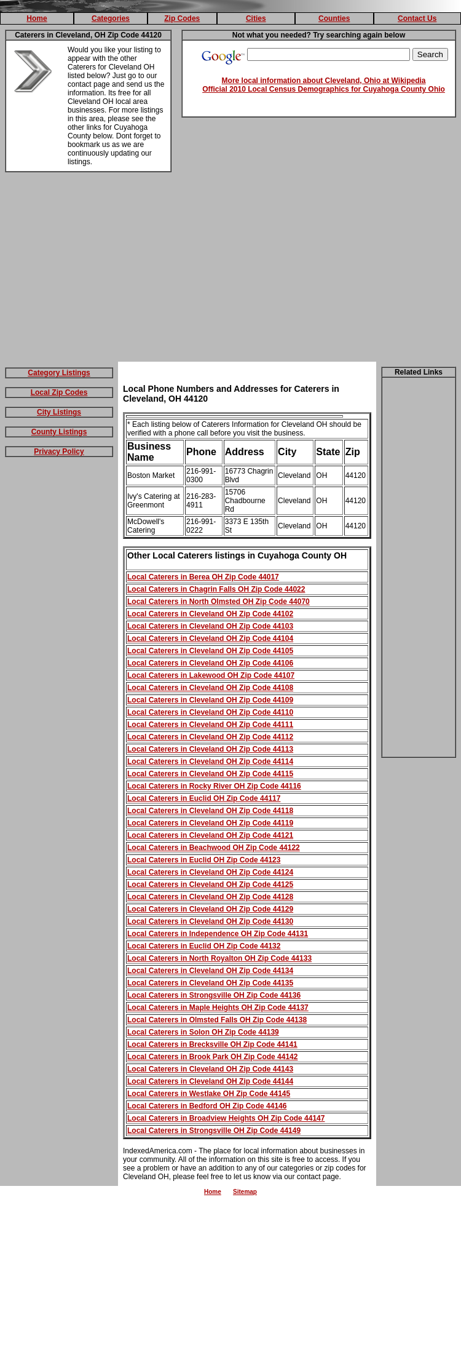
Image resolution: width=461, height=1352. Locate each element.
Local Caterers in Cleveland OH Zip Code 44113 (210, 749)
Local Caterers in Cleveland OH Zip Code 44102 (210, 614)
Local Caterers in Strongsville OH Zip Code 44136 (214, 995)
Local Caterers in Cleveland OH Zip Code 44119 (210, 823)
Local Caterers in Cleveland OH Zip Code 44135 (210, 983)
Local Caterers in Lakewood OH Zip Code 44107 (210, 675)
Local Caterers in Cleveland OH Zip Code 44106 (210, 663)
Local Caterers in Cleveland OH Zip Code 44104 (210, 638)
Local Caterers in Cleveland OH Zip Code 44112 (210, 737)
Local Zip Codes (59, 392)
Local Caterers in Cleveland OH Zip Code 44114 (210, 761)
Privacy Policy (59, 451)
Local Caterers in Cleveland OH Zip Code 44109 (210, 700)
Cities (256, 18)
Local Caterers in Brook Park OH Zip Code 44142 (212, 1056)
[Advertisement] (230, 269)
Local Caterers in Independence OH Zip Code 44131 (217, 933)
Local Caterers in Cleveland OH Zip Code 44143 (210, 1069)
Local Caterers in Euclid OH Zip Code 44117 (203, 798)
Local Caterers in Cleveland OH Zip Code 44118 (210, 810)
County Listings (59, 431)
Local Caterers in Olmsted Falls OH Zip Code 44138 (217, 1020)
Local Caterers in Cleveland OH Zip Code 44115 (210, 773)
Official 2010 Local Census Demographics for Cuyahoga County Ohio (323, 89)
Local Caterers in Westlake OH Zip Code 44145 (208, 1093)
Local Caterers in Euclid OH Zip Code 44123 (203, 860)
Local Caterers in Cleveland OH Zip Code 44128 (210, 897)
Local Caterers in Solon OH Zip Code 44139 (203, 1032)
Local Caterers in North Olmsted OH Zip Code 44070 (218, 601)
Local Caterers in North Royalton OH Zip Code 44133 (219, 958)
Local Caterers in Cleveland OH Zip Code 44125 (210, 884)
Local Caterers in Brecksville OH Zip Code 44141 (212, 1044)
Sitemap (245, 1191)
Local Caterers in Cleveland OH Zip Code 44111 (210, 724)
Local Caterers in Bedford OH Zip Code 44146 (206, 1106)
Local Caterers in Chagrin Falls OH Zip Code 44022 (216, 589)
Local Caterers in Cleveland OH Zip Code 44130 (210, 921)
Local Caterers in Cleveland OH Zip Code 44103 (210, 626)
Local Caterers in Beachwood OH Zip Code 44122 (213, 847)
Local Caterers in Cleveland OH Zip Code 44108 (210, 687)
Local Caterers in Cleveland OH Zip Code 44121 (210, 835)
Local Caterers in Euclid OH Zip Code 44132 (203, 946)
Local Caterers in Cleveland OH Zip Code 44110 (210, 712)
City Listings (59, 412)
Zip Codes (182, 18)
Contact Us (417, 18)
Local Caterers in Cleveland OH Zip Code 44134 (210, 970)
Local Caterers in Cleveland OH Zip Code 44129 (210, 909)
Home (36, 18)
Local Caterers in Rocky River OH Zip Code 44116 (214, 786)
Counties (334, 18)
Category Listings (59, 372)
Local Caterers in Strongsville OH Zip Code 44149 (214, 1130)
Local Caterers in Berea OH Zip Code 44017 (203, 577)
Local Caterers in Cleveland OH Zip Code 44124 (210, 872)
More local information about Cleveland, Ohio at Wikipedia (324, 80)
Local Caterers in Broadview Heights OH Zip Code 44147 (226, 1118)
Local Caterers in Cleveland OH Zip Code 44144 (210, 1081)
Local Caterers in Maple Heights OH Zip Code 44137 (218, 1007)
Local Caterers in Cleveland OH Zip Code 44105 (210, 650)
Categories (111, 18)
